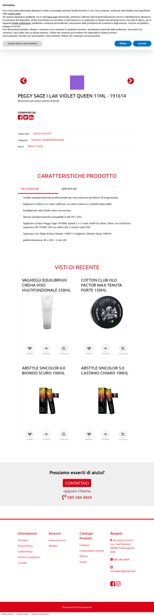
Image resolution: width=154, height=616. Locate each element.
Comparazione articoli (91, 550)
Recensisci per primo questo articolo (38, 100)
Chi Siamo (23, 540)
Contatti (22, 562)
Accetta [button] (142, 43)
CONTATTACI (77, 482)
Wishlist (53, 545)
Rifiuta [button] (123, 43)
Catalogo (84, 544)
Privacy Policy (25, 545)
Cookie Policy (25, 551)
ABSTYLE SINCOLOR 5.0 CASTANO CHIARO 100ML (104, 370)
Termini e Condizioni (39, 614)
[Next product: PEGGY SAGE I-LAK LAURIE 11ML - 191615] (83, 54)
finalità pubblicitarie (21, 23)
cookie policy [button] (14, 13)
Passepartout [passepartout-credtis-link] (84, 607)
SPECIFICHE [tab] (69, 188)
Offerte (83, 556)
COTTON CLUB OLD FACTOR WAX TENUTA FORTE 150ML (101, 284)
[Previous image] (23, 81)
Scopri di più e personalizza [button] (22, 43)
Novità (83, 561)
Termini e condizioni (29, 557)
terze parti (52, 17)
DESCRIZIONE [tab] (30, 188)
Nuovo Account (57, 540)
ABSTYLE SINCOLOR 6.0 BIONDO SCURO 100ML (43, 370)
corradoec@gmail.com (123, 571)
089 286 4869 (77, 497)
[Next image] (131, 81)
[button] (77, 82)
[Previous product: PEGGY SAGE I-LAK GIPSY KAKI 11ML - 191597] (71, 54)
